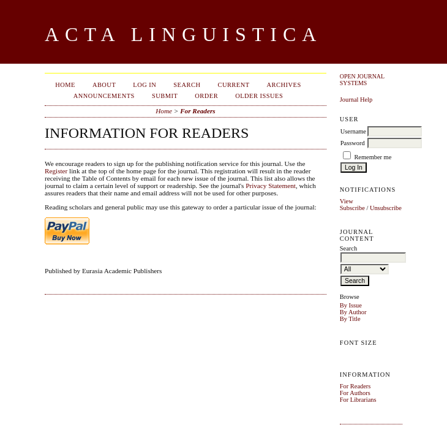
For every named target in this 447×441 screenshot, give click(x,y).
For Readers (355, 386)
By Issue (351, 305)
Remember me (372, 157)
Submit (165, 95)
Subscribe (352, 208)
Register (56, 171)
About (104, 84)
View (346, 201)
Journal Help (356, 99)
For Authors (355, 393)
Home (65, 84)
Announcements (104, 95)
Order (206, 95)
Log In (144, 84)
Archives (284, 84)
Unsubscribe (386, 208)
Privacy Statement (271, 185)
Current (233, 84)
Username (353, 131)
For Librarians (358, 399)
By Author (353, 312)
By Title (350, 318)
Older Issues (259, 95)
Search (186, 84)
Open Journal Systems (362, 79)
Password (352, 143)
